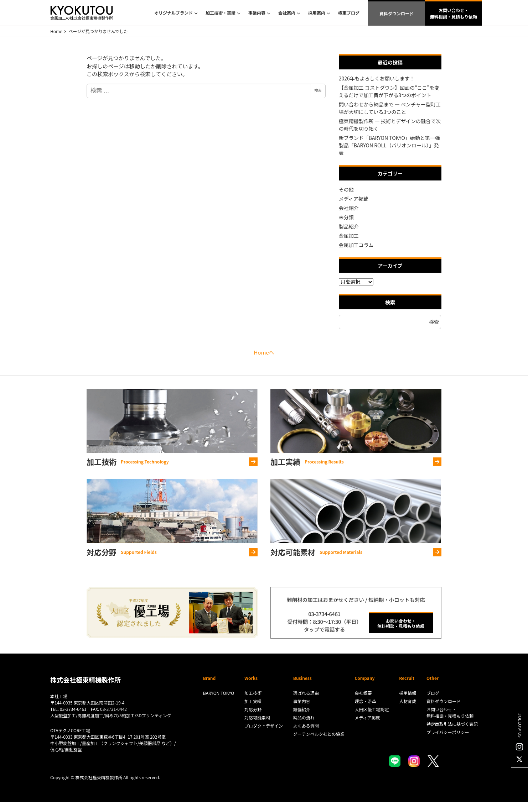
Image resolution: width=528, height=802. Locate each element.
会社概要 (363, 693)
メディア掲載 (353, 198)
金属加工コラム (356, 244)
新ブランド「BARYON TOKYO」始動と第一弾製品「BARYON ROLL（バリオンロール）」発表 (389, 145)
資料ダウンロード (396, 13)
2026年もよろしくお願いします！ (377, 78)
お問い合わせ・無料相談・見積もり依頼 (453, 13)
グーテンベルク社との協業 (319, 734)
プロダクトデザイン (263, 726)
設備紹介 (301, 709)
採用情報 (407, 693)
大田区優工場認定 (371, 709)
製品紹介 (349, 226)
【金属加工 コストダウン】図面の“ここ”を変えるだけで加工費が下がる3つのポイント (389, 91)
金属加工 (349, 235)
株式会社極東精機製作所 (85, 679)
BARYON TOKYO (218, 693)
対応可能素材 (257, 717)
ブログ (432, 693)
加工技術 (253, 693)
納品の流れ (304, 717)
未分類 (346, 217)
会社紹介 (349, 207)
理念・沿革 (365, 701)
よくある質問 (306, 726)
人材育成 (407, 701)
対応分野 (253, 709)
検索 (318, 91)
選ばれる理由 (306, 693)
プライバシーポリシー (447, 732)
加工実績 (253, 701)
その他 (346, 189)
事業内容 (301, 701)
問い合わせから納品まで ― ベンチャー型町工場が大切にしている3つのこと (390, 108)
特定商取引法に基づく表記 (452, 724)
